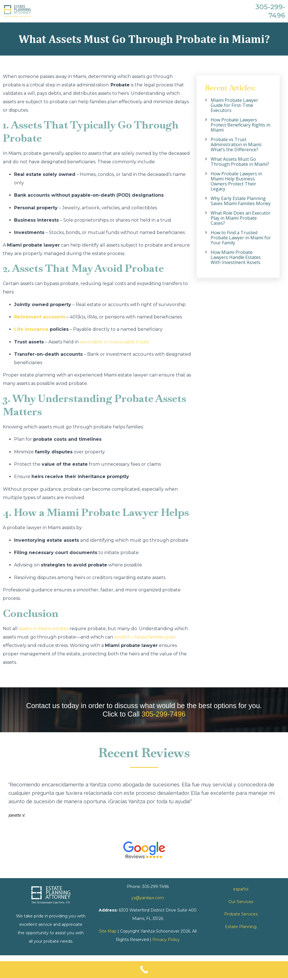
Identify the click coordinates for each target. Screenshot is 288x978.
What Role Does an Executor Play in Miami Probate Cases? (241, 218)
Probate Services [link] (241, 914)
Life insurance (31, 329)
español (240, 889)
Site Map (107, 931)
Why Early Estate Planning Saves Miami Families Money (241, 201)
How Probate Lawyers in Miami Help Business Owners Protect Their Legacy (236, 181)
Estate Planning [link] (240, 926)
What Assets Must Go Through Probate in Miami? (240, 162)
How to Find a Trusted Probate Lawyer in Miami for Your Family (241, 237)
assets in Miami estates (43, 628)
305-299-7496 (164, 714)
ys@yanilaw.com (147, 897)
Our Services (240, 901)
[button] (8, 800)
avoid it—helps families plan (145, 637)
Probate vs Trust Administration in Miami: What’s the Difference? (236, 144)
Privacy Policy (166, 939)
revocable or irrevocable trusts (114, 342)
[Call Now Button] (144, 969)
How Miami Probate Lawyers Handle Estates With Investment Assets (236, 257)
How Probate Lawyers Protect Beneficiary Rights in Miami (240, 124)
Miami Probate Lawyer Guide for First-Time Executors (234, 105)
